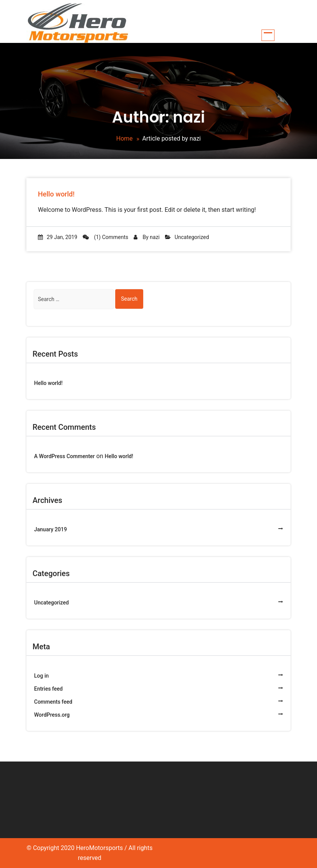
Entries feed (48, 689)
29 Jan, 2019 (57, 237)
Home (124, 138)
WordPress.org (52, 715)
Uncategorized (192, 237)
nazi (155, 237)
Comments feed (53, 702)
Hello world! (56, 194)
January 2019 (50, 529)
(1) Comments (105, 237)
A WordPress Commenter (64, 456)
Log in (41, 676)
